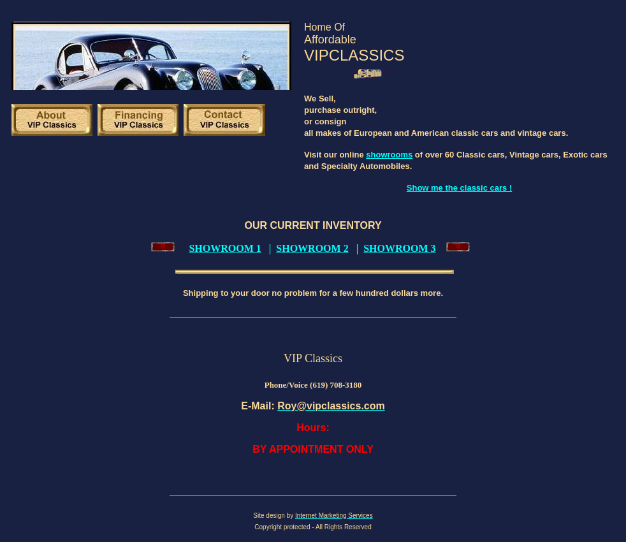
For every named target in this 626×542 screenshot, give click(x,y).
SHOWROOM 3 (399, 248)
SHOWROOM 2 (312, 248)
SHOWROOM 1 (225, 248)
